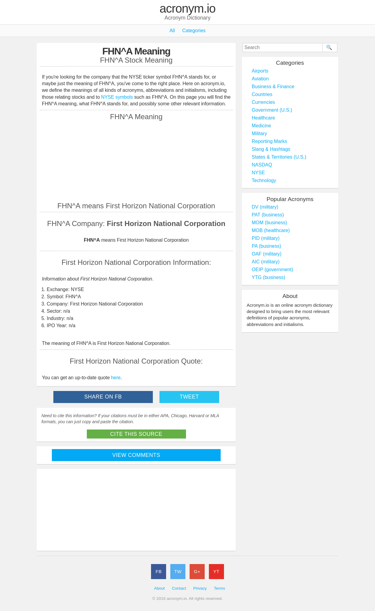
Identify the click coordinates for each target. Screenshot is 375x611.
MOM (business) (269, 222)
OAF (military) (267, 253)
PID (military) (265, 238)
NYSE (258, 172)
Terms (219, 588)
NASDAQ (262, 164)
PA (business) (266, 246)
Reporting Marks (269, 141)
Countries (262, 94)
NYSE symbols (117, 97)
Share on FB (103, 397)
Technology (264, 180)
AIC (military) (265, 261)
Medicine (261, 125)
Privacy (200, 588)
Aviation (260, 78)
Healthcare (263, 117)
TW (177, 571)
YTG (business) (268, 277)
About (159, 588)
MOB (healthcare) (271, 230)
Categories (193, 30)
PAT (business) (268, 214)
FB (159, 571)
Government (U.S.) (272, 110)
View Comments (136, 455)
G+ (197, 571)
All (172, 30)
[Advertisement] (136, 161)
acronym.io (187, 8)
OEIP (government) (272, 269)
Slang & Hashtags (271, 149)
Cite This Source (136, 434)
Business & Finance (273, 86)
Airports (260, 70)
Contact (179, 588)
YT (216, 571)
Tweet (189, 397)
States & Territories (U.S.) (279, 157)
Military (259, 133)
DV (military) (265, 206)
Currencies (263, 102)
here (116, 377)
